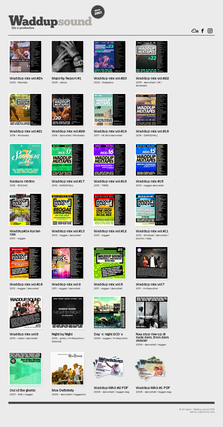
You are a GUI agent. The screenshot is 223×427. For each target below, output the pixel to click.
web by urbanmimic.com (202, 412)
